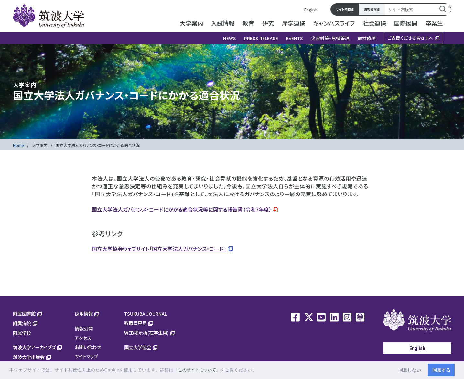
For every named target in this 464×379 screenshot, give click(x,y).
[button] (259, 370)
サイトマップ (86, 356)
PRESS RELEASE (261, 38)
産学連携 (293, 23)
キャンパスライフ (334, 23)
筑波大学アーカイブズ (34, 347)
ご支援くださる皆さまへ (410, 38)
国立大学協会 (137, 347)
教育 (248, 23)
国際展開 (405, 23)
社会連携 (374, 23)
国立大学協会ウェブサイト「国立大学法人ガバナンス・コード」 (159, 248)
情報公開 (84, 328)
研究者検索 (372, 9)
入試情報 (222, 23)
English (311, 9)
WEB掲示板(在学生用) (146, 332)
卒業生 (434, 23)
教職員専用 (135, 322)
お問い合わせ (88, 346)
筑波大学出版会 (29, 356)
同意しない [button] (409, 370)
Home (18, 145)
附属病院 (22, 323)
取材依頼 (367, 38)
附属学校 (22, 332)
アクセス (83, 337)
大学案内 (191, 23)
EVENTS (294, 38)
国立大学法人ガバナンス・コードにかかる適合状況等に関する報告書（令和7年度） (182, 209)
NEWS (229, 38)
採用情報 (84, 313)
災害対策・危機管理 (330, 38)
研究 (268, 23)
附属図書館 (24, 313)
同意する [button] (441, 370)
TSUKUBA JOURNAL (145, 313)
